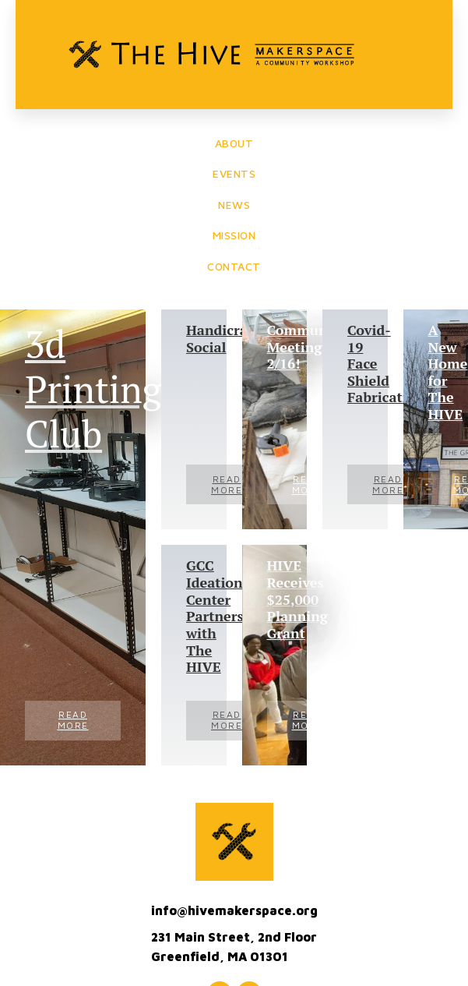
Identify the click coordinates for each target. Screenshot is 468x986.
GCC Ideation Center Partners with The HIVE (194, 616)
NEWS (234, 204)
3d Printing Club (73, 389)
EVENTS (234, 173)
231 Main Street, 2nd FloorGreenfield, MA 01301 (234, 947)
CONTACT (234, 266)
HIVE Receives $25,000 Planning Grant (275, 599)
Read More (73, 720)
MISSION (234, 235)
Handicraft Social (194, 338)
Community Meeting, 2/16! (275, 347)
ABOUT (234, 143)
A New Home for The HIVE (436, 372)
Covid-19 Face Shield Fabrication (355, 364)
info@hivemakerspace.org (234, 910)
